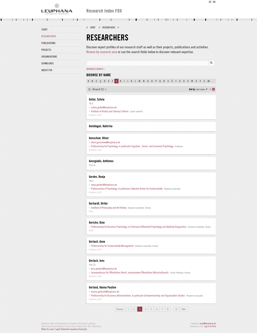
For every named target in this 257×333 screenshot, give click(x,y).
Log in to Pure (210, 326)
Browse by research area (101, 52)
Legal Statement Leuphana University (71, 329)
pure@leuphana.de (208, 323)
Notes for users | (48, 329)
